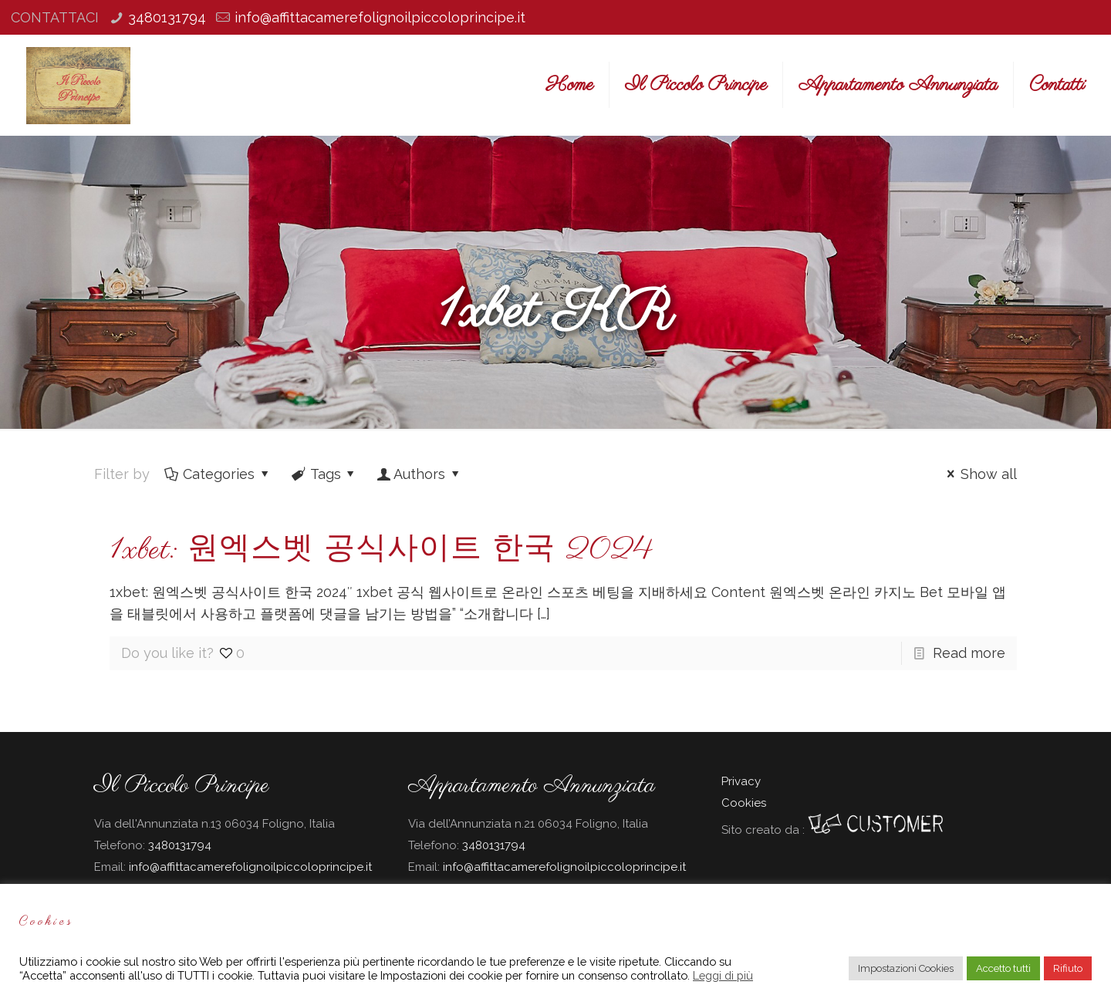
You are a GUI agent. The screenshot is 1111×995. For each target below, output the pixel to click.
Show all (979, 474)
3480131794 (167, 17)
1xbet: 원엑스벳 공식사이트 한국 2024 (381, 550)
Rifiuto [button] (1067, 968)
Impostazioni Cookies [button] (906, 968)
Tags (324, 474)
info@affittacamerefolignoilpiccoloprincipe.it (380, 17)
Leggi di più (723, 975)
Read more (969, 653)
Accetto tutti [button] (1003, 968)
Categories (217, 474)
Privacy (741, 781)
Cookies (743, 803)
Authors (419, 474)
